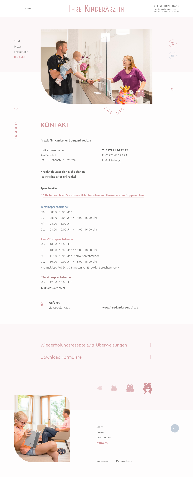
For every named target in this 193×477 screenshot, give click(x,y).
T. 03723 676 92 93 (53, 288)
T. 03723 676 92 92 (115, 150)
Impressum (103, 461)
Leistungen (21, 51)
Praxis (18, 46)
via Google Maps (59, 307)
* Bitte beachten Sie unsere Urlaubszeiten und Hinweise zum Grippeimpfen (93, 195)
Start (17, 41)
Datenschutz (124, 461)
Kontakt (19, 57)
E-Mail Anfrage (111, 160)
